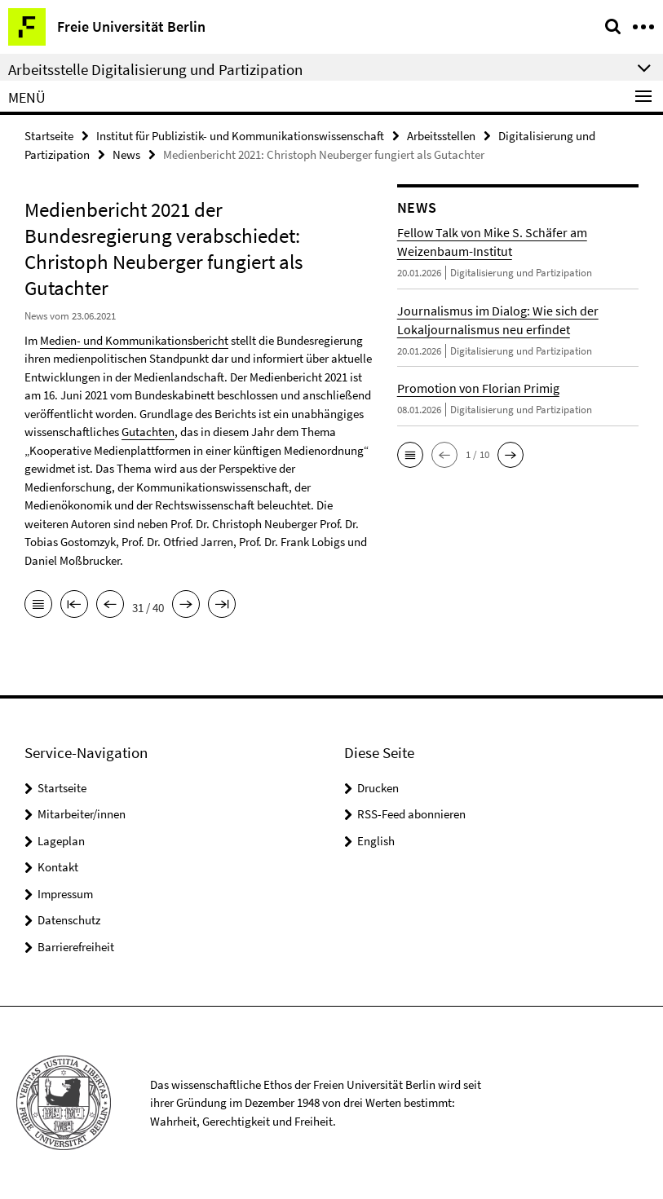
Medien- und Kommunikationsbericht (134, 340)
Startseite (48, 135)
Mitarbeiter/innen (82, 814)
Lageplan (61, 841)
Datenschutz (69, 920)
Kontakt (58, 867)
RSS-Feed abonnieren (411, 814)
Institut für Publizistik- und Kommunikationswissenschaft (240, 135)
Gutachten (148, 431)
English (376, 841)
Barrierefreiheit (76, 946)
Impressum (65, 893)
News (126, 154)
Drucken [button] (378, 788)
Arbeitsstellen (441, 135)
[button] (410, 455)
